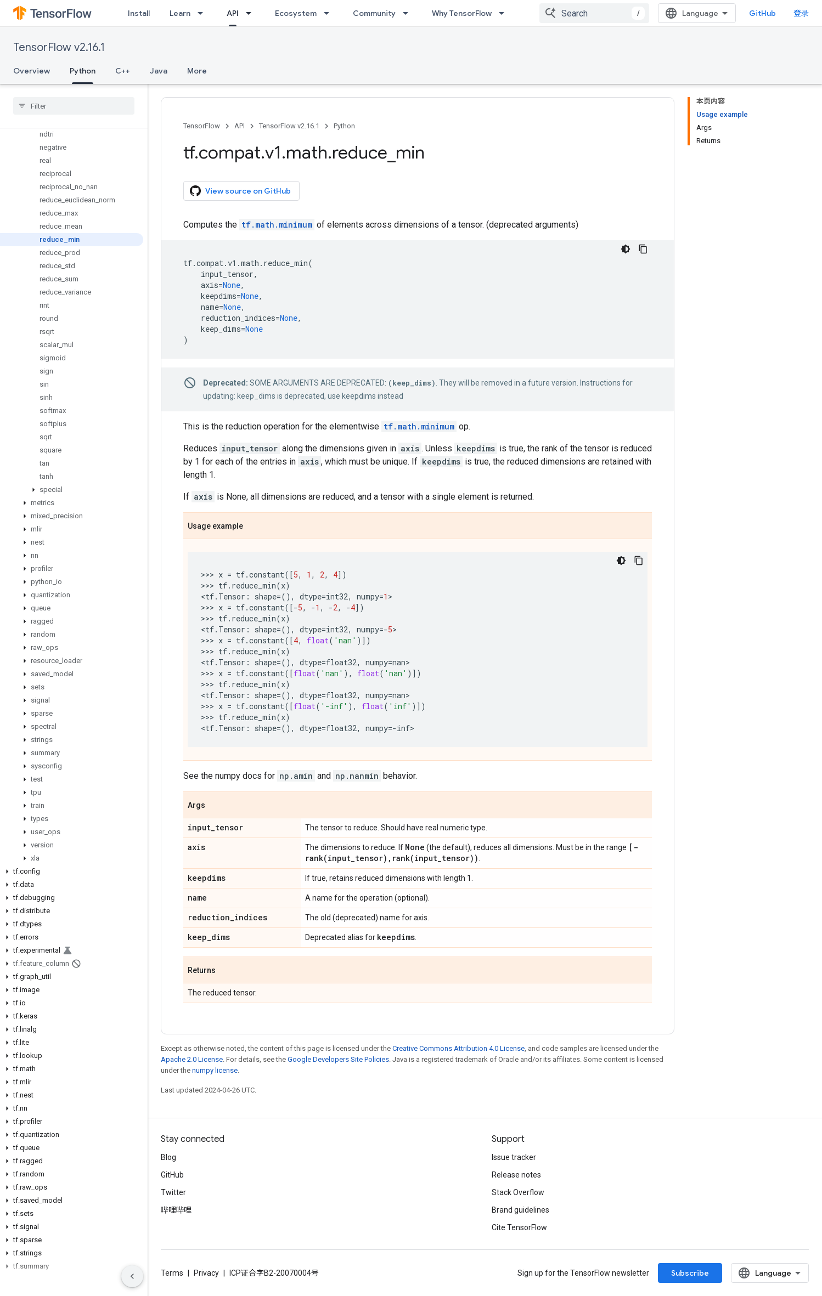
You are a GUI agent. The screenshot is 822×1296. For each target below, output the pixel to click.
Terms (172, 1273)
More (197, 71)
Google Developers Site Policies (338, 1059)
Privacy (206, 1273)
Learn (180, 13)
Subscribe (690, 1273)
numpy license (215, 1070)
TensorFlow (201, 126)
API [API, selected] (233, 13)
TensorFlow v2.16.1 (59, 47)
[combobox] (594, 13)
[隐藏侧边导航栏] (132, 1276)
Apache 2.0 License (192, 1059)
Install (139, 13)
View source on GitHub (240, 190)
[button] (71, 489)
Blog (168, 1157)
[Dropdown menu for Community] (409, 13)
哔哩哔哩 (176, 1210)
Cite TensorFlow (519, 1227)
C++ (122, 71)
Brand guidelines (520, 1210)
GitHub (762, 13)
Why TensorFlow (462, 13)
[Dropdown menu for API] (252, 13)
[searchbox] (73, 106)
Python (344, 126)
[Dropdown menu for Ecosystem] (330, 13)
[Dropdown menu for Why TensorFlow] (505, 13)
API (239, 126)
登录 (801, 13)
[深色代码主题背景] (625, 249)
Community (374, 13)
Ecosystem (296, 13)
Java (158, 71)
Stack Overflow (518, 1192)
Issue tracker (514, 1157)
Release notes (516, 1174)
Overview (31, 71)
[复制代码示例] (643, 249)
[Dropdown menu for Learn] (203, 13)
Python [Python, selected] (82, 71)
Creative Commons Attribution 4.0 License (458, 1048)
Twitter (173, 1192)
